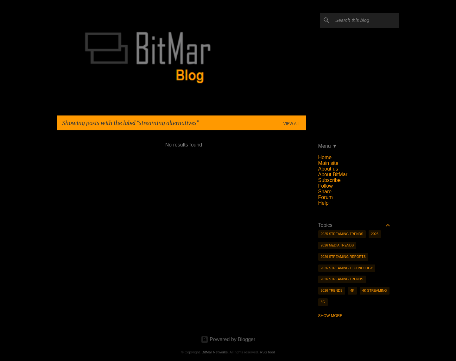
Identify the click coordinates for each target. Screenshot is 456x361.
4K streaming (374, 290)
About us (328, 168)
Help (323, 203)
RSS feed (267, 352)
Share (325, 191)
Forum (325, 197)
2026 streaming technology (347, 268)
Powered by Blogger (228, 339)
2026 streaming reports (343, 256)
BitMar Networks (215, 352)
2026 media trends (337, 245)
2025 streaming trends (342, 234)
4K (352, 290)
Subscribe (329, 180)
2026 (374, 234)
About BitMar (332, 174)
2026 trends (332, 290)
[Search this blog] (366, 20)
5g (323, 302)
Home (325, 157)
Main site (328, 163)
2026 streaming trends (342, 279)
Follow (325, 186)
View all (292, 123)
